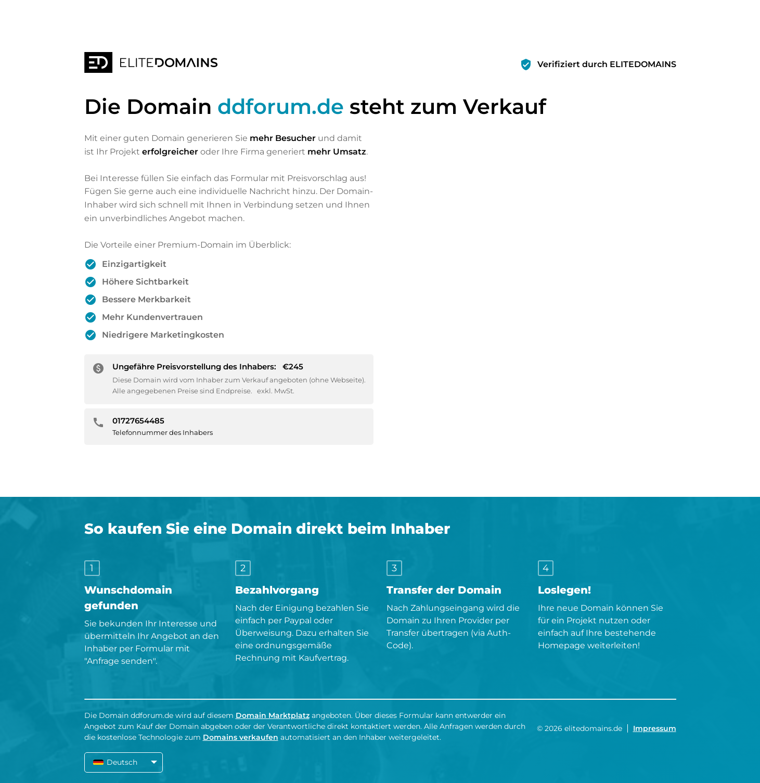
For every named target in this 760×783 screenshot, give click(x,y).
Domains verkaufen (240, 737)
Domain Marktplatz (273, 715)
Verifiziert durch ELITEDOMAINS (606, 64)
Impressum (654, 728)
